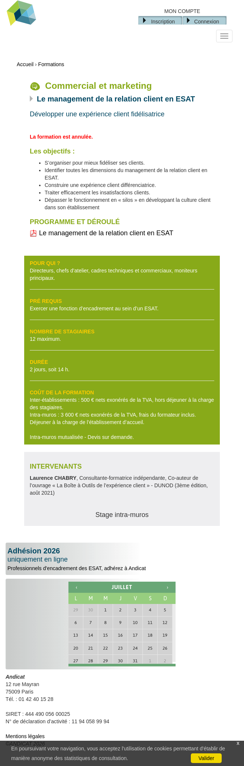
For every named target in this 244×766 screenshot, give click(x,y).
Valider (206, 758)
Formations (51, 64)
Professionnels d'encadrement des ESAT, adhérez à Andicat (122, 559)
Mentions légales (25, 736)
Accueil (25, 64)
